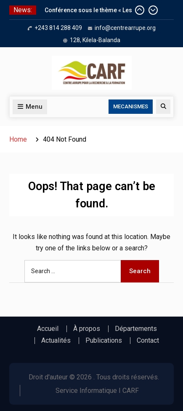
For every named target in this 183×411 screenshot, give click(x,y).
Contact (148, 340)
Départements (136, 328)
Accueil (47, 328)
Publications (103, 340)
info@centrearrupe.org (125, 27)
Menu (29, 106)
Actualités (56, 340)
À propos (86, 328)
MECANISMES (130, 106)
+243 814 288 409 (58, 27)
